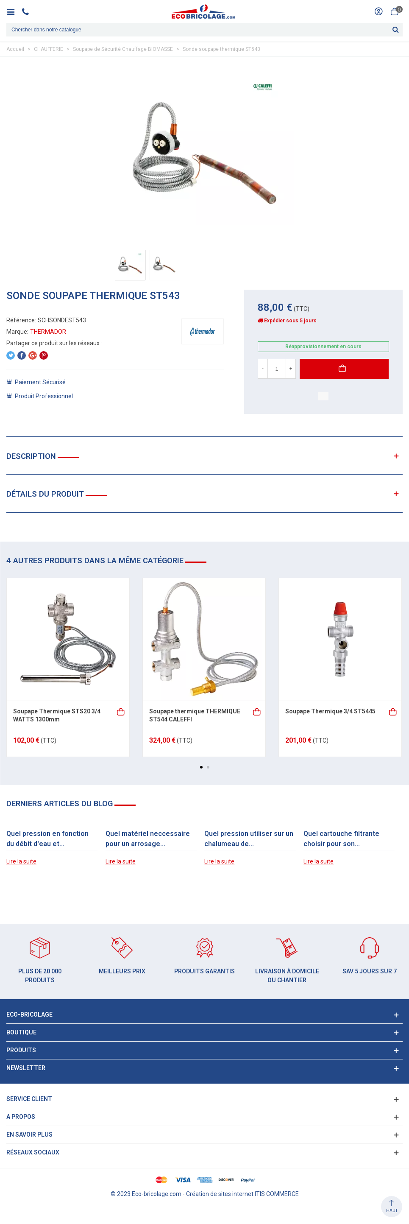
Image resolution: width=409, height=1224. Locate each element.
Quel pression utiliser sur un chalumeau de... (248, 839)
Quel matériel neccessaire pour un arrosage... (148, 839)
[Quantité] (276, 369)
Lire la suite (21, 861)
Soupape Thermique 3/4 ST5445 (330, 711)
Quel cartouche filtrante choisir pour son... (341, 839)
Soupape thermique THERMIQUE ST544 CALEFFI (194, 715)
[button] (201, 767)
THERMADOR (48, 331)
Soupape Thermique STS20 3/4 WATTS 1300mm (56, 715)
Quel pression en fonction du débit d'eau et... (47, 839)
